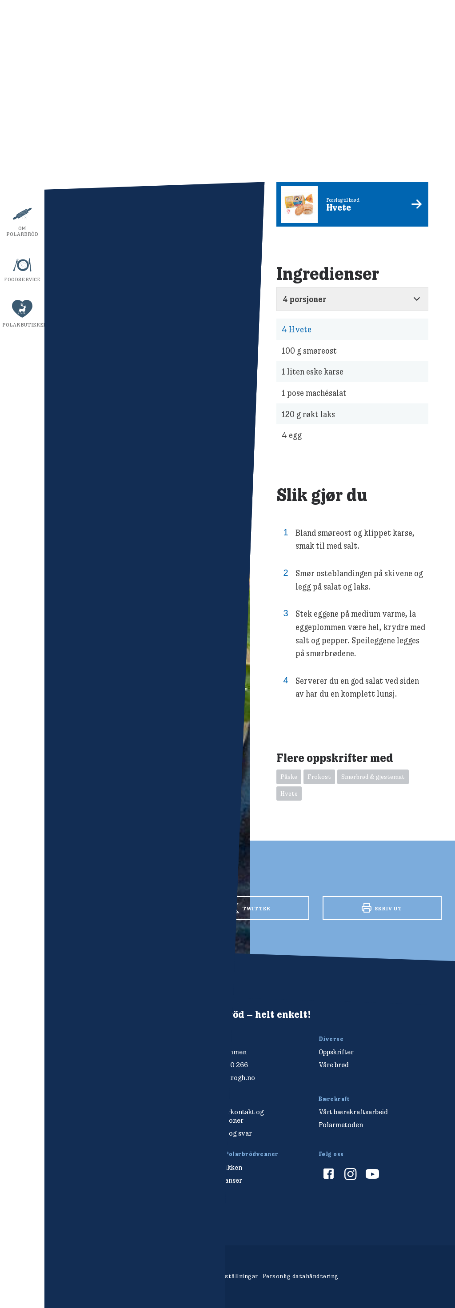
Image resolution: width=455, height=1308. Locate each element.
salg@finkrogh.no (227, 1077)
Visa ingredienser (334, 21)
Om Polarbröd (22, 231)
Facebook (117, 907)
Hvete (296, 329)
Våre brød (22, 137)
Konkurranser (220, 1180)
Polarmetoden (341, 1125)
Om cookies (178, 1276)
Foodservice (22, 279)
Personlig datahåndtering (301, 1276)
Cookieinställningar (229, 1276)
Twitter (249, 908)
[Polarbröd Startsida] (85, 1031)
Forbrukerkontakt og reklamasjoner (231, 1116)
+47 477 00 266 (223, 1065)
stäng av (426, 451)
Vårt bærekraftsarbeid (353, 1112)
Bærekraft (22, 182)
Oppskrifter (22, 92)
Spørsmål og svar (225, 1133)
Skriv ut (382, 908)
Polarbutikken (23, 325)
